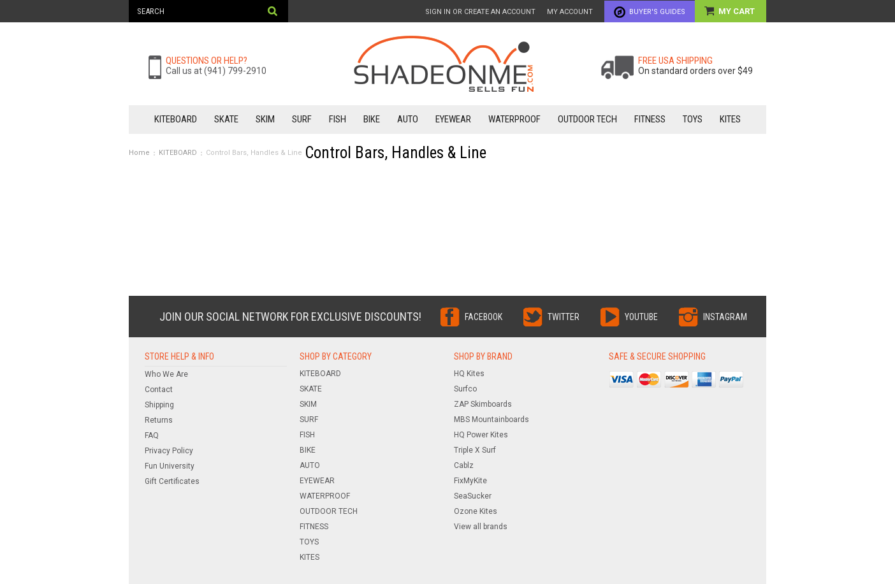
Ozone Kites (475, 511)
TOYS (692, 119)
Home (139, 153)
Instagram (725, 317)
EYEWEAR (453, 119)
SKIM (265, 119)
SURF (302, 119)
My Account (570, 12)
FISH (337, 119)
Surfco (465, 388)
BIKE (371, 119)
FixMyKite (470, 480)
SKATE (226, 119)
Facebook (483, 317)
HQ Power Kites (481, 434)
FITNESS (650, 119)
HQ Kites (469, 373)
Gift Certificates (172, 481)
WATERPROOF (514, 119)
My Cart (737, 11)
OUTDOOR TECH (587, 119)
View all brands (480, 526)
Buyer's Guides (657, 12)
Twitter (563, 317)
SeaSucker (472, 496)
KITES (730, 119)
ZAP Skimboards (483, 404)
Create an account (499, 12)
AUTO (407, 119)
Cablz (464, 465)
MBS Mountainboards (491, 419)
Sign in (438, 12)
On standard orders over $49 (695, 71)
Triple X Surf (475, 450)
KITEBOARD (175, 119)
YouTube (641, 317)
